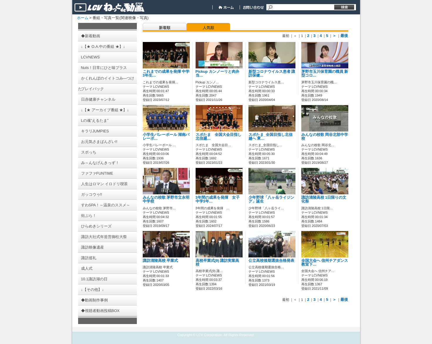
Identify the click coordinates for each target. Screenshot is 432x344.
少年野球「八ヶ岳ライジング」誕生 (271, 199)
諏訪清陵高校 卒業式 (160, 261)
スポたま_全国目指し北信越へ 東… (270, 137)
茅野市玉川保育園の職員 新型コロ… (324, 73)
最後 (344, 35)
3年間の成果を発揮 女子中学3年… (218, 199)
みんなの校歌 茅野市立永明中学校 (166, 199)
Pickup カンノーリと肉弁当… (217, 73)
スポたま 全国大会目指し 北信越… (220, 137)
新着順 (164, 28)
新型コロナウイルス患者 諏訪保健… (271, 73)
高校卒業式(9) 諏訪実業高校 (217, 263)
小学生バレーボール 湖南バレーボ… (166, 137)
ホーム (82, 18)
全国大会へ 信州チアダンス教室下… (324, 263)
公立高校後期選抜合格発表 (271, 261)
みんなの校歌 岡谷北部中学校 (324, 137)
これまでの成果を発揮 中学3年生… (166, 73)
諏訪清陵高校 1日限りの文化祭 (324, 199)
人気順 (208, 28)
